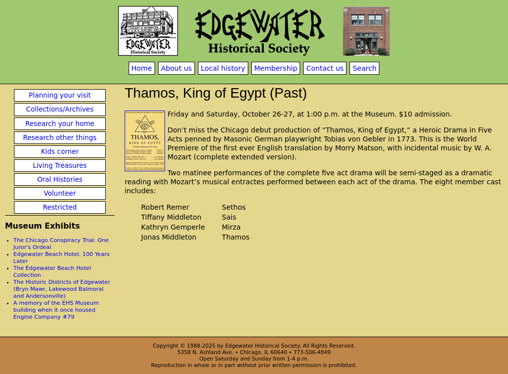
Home (142, 68)
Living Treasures (60, 165)
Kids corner (60, 151)
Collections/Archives (59, 109)
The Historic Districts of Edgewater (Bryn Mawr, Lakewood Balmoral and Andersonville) (61, 289)
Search (364, 68)
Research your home (60, 123)
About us (176, 68)
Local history (223, 68)
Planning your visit (60, 95)
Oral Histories (59, 179)
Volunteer (60, 193)
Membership (276, 68)
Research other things (60, 137)
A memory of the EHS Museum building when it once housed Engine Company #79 (56, 310)
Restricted (60, 207)
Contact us (324, 68)
